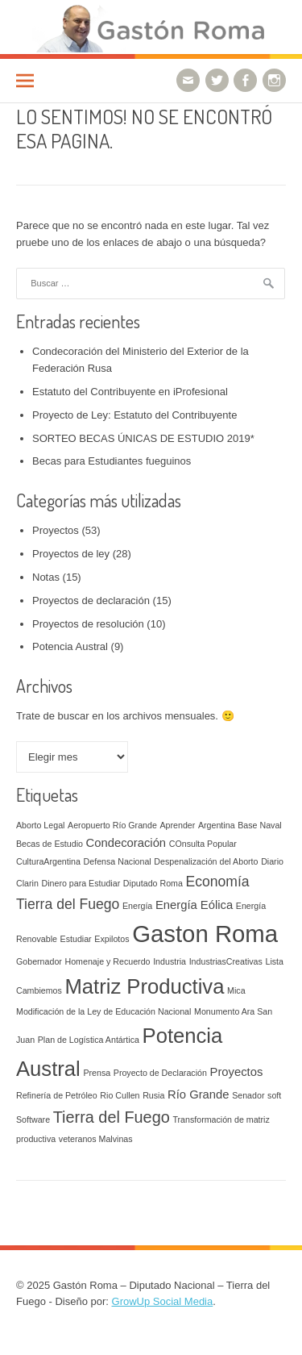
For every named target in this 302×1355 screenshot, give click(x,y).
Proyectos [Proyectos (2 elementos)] (236, 1071)
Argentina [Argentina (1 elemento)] (216, 825)
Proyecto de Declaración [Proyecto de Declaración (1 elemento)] (160, 1073)
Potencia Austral (70, 646)
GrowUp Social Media (162, 1301)
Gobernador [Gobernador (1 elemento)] (39, 961)
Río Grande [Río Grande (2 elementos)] (199, 1094)
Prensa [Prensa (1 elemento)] (96, 1073)
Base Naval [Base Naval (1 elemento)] (260, 825)
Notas (46, 577)
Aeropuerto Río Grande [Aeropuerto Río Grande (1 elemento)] (112, 825)
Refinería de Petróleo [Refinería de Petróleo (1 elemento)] (56, 1095)
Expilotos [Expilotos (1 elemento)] (111, 939)
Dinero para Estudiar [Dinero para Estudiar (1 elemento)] (80, 883)
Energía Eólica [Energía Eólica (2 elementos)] (194, 904)
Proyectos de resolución (88, 624)
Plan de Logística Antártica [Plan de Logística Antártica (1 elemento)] (88, 1039)
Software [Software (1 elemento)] (33, 1119)
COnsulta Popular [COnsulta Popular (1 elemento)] (203, 843)
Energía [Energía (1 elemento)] (137, 906)
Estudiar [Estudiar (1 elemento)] (76, 939)
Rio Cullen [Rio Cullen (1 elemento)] (119, 1095)
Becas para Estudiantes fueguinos (111, 461)
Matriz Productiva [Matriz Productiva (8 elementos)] (144, 986)
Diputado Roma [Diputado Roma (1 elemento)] (153, 883)
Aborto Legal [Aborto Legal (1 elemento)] (40, 825)
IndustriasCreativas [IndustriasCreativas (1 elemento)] (226, 961)
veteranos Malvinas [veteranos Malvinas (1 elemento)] (96, 1139)
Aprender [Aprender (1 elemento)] (177, 825)
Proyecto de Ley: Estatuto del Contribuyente (134, 415)
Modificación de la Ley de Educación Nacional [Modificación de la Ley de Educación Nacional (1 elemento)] (103, 1011)
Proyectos (55, 530)
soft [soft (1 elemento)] (274, 1095)
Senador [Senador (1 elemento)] (248, 1095)
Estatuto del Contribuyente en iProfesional (130, 392)
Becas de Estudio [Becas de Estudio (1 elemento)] (49, 843)
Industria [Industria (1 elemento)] (169, 961)
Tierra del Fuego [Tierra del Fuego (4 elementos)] (111, 1117)
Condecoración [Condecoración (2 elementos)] (126, 842)
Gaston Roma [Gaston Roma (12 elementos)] (205, 933)
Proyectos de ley (71, 554)
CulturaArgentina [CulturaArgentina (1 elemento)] (48, 861)
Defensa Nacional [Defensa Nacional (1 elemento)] (117, 861)
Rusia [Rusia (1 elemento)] (153, 1095)
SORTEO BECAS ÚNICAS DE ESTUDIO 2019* (143, 438)
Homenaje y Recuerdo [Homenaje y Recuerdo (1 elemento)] (108, 961)
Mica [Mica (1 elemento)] (236, 990)
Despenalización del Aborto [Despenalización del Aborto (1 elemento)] (206, 861)
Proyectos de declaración (91, 600)
